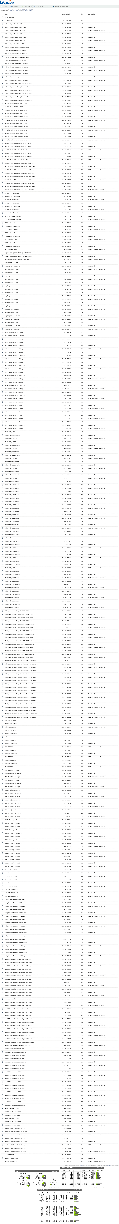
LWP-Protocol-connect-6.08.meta (14, 412)
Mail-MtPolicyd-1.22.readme (12, 544)
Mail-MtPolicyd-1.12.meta (12, 442)
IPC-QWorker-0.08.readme (12, 246)
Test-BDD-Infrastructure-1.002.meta (15, 1068)
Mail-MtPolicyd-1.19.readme (12, 515)
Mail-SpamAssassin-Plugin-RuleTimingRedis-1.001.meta (20, 670)
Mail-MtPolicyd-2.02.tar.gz (12, 578)
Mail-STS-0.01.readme (11, 723)
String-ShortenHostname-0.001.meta (15, 899)
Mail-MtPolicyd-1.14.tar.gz (12, 468)
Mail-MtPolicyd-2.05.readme (12, 604)
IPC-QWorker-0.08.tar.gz (11, 249)
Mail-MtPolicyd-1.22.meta (12, 541)
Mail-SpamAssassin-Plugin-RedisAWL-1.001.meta (19, 621)
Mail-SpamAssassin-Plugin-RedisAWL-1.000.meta (19, 611)
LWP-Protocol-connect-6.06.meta (14, 392)
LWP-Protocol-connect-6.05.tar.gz (14, 388)
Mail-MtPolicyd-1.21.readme (12, 534)
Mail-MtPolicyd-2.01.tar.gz (12, 568)
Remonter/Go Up (16, 6)
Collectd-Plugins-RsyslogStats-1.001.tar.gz (16, 80)
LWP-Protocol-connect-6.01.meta (14, 342)
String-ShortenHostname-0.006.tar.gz (15, 956)
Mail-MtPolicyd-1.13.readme (12, 455)
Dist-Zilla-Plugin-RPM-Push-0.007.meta (16, 103)
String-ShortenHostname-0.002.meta (15, 909)
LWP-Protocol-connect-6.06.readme (15, 395)
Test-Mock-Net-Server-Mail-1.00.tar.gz (15, 1135)
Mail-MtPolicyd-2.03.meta (12, 581)
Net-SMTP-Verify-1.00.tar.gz (12, 826)
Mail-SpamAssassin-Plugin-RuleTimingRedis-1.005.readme (21, 714)
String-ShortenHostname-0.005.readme (16, 942)
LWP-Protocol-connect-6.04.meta (14, 372)
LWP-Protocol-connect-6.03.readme (15, 365)
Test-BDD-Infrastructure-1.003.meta (15, 1078)
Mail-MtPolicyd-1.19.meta (12, 511)
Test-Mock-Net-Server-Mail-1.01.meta (15, 1138)
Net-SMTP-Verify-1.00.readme (13, 823)
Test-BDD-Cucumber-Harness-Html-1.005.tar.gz (18, 1005)
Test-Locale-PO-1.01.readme (13, 1111)
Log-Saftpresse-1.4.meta (11, 302)
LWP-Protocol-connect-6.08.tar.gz (14, 418)
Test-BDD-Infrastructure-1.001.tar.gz (15, 1065)
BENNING (28, 10)
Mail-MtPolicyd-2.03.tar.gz (12, 587)
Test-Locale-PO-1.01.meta (12, 1108)
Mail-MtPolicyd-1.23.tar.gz (12, 558)
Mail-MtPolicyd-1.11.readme (12, 435)
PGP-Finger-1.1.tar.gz (11, 886)
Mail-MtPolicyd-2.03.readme (12, 584)
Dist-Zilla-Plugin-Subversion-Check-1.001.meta (18, 143)
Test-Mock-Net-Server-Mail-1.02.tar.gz (15, 1151)
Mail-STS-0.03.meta (10, 740)
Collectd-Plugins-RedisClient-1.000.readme (17, 47)
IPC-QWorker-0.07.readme (12, 236)
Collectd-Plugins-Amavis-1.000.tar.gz (15, 30)
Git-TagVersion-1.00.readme (12, 196)
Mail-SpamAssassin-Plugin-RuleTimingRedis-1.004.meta (20, 700)
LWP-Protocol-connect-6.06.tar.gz (14, 398)
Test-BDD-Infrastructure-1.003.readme (15, 1082)
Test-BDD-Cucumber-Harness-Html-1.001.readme (18, 962)
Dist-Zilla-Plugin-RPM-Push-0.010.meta (16, 133)
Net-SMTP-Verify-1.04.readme (13, 863)
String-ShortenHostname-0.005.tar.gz (15, 946)
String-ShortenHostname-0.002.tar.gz (15, 916)
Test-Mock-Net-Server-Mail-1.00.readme (16, 1131)
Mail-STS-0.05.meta (10, 760)
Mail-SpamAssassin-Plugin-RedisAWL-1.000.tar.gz (19, 617)
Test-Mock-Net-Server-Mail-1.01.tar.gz (15, 1145)
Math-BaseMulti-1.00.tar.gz (12, 777)
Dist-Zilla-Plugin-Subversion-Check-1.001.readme (18, 146)
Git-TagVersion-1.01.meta (12, 203)
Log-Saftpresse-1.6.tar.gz (12, 329)
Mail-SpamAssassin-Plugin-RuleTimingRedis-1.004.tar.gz (20, 707)
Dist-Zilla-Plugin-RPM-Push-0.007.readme (16, 107)
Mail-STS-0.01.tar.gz (10, 727)
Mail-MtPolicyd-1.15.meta (12, 471)
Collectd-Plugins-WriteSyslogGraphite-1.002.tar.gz (19, 100)
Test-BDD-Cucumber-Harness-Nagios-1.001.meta (18, 1029)
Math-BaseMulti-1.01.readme (13, 783)
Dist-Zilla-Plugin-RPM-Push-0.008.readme (16, 117)
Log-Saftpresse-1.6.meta (11, 322)
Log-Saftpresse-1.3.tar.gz (12, 299)
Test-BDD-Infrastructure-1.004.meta (15, 1088)
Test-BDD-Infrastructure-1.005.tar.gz (15, 1105)
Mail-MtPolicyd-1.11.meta (12, 432)
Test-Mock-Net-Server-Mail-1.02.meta (15, 1148)
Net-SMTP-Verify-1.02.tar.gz (12, 846)
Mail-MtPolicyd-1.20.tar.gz (12, 528)
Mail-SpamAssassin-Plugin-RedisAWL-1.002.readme (19, 634)
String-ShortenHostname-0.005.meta (15, 939)
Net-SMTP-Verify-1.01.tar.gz (12, 836)
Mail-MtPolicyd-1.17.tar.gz (12, 498)
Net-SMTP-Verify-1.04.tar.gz (12, 866)
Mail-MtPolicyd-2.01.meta (12, 561)
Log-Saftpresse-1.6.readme (12, 325)
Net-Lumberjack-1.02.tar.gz (12, 816)
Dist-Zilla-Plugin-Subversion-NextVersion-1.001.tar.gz (19, 170)
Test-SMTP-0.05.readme (11, 1158)
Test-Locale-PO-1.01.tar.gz (12, 1115)
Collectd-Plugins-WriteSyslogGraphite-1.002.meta (18, 93)
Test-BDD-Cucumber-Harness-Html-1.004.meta (18, 989)
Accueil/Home (6, 6)
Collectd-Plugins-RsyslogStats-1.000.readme (17, 67)
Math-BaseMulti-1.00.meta (12, 770)
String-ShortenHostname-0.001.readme (16, 903)
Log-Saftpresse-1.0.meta (11, 262)
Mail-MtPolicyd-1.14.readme (12, 465)
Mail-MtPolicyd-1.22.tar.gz (12, 548)
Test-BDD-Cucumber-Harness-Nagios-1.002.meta (18, 1039)
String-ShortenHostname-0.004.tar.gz (15, 936)
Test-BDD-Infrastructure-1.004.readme (15, 1092)
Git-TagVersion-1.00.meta (12, 193)
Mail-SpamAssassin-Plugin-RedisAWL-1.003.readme (19, 644)
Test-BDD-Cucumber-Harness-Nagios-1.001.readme (19, 1032)
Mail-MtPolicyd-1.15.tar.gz (12, 478)
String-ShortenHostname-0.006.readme (16, 952)
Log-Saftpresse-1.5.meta (11, 312)
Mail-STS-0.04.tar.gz (10, 757)
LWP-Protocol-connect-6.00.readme (15, 335)
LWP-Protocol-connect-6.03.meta (14, 362)
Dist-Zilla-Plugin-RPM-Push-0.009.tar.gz (16, 130)
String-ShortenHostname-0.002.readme (16, 912)
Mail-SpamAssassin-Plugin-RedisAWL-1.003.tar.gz (19, 647)
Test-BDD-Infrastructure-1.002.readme (15, 1072)
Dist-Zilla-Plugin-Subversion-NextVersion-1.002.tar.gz (19, 180)
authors (15, 10)
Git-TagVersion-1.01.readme (12, 206)
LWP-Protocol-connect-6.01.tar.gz (14, 349)
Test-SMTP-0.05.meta (11, 1155)
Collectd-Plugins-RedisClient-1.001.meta (16, 53)
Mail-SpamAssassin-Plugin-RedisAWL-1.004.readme (19, 654)
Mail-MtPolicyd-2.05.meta (12, 601)
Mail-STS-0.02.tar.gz (10, 737)
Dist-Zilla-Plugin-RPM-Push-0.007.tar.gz (16, 110)
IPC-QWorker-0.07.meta (11, 233)
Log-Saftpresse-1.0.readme (12, 266)
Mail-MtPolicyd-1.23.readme (12, 554)
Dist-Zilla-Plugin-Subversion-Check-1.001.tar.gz (18, 150)
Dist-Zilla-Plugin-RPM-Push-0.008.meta (16, 113)
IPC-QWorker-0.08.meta (11, 243)
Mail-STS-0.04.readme (11, 753)
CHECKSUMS (9, 20)
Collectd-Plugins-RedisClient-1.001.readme (17, 57)
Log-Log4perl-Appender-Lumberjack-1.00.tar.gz (18, 259)
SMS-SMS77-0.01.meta (11, 889)
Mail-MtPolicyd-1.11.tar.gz (12, 438)
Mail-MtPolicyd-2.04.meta (12, 591)
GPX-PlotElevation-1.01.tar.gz (13, 219)
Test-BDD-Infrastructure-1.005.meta (15, 1098)
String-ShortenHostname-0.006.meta (15, 949)
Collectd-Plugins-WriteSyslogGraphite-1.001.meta (18, 83)
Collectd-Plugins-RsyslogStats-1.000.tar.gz (16, 70)
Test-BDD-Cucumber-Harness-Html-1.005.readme (18, 1002)
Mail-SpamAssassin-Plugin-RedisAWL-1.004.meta (19, 650)
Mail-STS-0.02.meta (10, 730)
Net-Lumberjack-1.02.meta (12, 810)
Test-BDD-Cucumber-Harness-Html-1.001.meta (18, 959)
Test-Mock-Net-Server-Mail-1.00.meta (15, 1128)
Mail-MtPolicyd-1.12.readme (12, 445)
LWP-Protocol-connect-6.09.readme (15, 425)
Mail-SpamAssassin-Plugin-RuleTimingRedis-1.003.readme (21, 694)
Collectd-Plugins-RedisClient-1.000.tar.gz (16, 50)
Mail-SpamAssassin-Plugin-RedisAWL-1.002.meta (19, 631)
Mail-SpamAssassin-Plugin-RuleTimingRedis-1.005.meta (20, 710)
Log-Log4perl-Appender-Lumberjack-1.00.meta (18, 252)
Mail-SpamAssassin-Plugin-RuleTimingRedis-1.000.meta (20, 660)
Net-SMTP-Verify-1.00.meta (12, 820)
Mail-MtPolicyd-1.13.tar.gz (12, 458)
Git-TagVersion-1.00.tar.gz (12, 199)
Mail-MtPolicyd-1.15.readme (12, 475)
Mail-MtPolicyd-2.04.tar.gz (12, 597)
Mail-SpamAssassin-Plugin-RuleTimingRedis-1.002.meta (20, 680)
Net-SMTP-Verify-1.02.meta (12, 840)
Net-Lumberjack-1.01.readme (13, 803)
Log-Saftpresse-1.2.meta (11, 282)
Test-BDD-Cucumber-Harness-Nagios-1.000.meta (18, 1019)
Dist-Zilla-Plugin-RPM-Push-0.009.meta (16, 123)
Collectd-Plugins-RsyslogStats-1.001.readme (17, 77)
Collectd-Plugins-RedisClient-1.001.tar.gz (16, 60)
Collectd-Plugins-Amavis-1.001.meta (15, 34)
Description (91, 14)
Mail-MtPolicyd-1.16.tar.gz (12, 488)
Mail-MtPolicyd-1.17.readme (12, 495)
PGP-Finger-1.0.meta (11, 869)
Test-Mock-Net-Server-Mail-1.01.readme (16, 1141)
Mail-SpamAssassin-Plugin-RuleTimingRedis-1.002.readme (21, 684)
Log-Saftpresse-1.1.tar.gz (12, 279)
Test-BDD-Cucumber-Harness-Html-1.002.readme (18, 972)
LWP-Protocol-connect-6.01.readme (15, 345)
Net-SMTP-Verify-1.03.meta (12, 849)
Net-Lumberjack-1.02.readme (13, 813)
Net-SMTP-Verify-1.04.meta (12, 859)
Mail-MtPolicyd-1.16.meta (12, 481)
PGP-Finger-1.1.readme (11, 883)
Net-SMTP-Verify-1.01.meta (12, 830)
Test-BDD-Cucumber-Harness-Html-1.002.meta (18, 969)
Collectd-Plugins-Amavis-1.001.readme (15, 37)
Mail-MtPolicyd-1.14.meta (12, 461)
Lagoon (81, 1165)
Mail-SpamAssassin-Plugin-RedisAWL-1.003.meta (19, 641)
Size (82, 14)
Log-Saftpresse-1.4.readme (12, 306)
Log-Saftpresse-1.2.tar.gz (12, 289)
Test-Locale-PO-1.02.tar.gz (12, 1125)
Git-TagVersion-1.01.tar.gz (12, 209)
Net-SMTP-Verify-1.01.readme (13, 833)
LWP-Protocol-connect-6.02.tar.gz (14, 359)
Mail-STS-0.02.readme (11, 733)
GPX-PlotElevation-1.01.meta (13, 213)
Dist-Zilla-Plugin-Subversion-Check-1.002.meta (18, 153)
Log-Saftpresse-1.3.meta (11, 292)
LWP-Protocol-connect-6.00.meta (14, 332)
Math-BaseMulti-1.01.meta (12, 780)
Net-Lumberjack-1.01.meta (12, 800)
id (19, 10)
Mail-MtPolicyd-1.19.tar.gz (12, 518)
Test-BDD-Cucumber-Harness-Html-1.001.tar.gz (18, 966)
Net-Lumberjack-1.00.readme (13, 793)
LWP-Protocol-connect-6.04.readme (15, 375)
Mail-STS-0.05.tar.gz (10, 767)
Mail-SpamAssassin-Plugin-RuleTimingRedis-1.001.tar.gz (20, 677)
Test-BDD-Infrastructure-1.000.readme (15, 1052)
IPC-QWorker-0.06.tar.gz (11, 229)
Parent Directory (9, 17)
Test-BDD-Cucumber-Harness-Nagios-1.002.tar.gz (19, 1045)
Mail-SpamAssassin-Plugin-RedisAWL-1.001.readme (19, 624)
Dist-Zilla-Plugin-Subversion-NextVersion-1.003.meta (19, 183)
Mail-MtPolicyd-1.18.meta (12, 501)
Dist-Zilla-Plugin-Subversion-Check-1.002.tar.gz (18, 160)
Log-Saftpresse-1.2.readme (12, 286)
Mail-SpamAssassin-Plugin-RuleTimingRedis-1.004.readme (21, 704)
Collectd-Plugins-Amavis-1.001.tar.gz (15, 40)
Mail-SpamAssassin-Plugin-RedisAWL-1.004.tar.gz (19, 657)
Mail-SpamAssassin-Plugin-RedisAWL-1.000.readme (19, 614)
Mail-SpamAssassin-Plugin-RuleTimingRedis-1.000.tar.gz (20, 667)
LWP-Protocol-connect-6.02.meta (14, 352)
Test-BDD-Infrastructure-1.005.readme (15, 1102)
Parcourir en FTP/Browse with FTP (43, 6)
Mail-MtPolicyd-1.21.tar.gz (12, 538)
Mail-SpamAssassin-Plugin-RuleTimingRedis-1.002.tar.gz (20, 687)
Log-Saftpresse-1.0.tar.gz (12, 269)
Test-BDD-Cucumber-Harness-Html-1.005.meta (18, 999)
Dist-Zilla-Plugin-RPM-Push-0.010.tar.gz (16, 140)
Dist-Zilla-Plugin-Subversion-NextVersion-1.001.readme (20, 166)
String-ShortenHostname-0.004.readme (16, 932)
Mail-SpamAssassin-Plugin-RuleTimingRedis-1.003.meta (20, 690)
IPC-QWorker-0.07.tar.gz (11, 239)
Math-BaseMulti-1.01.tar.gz (12, 786)
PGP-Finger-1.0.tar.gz (11, 876)
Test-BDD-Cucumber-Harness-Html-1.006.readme (18, 1012)
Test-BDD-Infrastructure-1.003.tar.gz (15, 1085)
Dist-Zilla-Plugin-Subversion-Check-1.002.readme (18, 156)
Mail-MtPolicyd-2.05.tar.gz (12, 607)
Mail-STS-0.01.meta (10, 720)
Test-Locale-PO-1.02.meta (12, 1118)
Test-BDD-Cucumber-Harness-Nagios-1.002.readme (19, 1042)
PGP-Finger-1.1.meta (11, 879)
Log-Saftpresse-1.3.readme (12, 296)
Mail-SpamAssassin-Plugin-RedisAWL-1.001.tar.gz (19, 627)
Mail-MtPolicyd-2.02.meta (12, 571)
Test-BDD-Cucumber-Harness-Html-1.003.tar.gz (18, 985)
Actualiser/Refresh (27, 6)
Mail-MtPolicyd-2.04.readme (12, 594)
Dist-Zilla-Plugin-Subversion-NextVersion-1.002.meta (19, 173)
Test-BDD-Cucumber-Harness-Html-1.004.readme (18, 992)
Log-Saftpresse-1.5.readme (12, 316)
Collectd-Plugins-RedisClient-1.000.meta (16, 44)
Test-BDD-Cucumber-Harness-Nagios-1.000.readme (19, 1022)
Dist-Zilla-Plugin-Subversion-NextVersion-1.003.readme (20, 186)
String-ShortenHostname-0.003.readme (16, 922)
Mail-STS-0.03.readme (11, 743)
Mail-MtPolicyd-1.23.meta (12, 551)
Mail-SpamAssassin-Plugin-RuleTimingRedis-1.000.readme (21, 664)
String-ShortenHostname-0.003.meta (15, 919)
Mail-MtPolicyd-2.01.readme (12, 564)
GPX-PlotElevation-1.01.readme (13, 216)
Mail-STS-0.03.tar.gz (10, 747)
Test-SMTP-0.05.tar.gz (11, 1161)
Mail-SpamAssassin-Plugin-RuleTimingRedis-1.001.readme (21, 674)
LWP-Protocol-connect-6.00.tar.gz (14, 339)
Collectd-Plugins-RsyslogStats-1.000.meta (16, 63)
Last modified (65, 14)
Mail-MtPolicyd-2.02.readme (12, 574)
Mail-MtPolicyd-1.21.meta (12, 531)
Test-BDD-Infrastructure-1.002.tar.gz (15, 1075)
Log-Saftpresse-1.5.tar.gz (12, 319)
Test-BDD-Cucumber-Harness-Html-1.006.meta (18, 1009)
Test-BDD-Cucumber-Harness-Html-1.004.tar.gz (18, 995)
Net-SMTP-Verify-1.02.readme (13, 843)
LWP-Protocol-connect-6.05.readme (15, 385)
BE (23, 10)
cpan (10, 10)
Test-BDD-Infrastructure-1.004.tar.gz (15, 1095)
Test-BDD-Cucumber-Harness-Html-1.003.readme (18, 982)
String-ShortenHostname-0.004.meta (15, 929)
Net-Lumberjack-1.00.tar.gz (12, 796)
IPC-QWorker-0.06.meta (11, 223)
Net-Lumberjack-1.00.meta (12, 790)
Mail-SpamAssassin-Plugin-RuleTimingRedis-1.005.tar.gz (20, 717)
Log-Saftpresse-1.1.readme (12, 276)
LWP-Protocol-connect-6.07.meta (14, 402)
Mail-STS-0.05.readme (11, 763)
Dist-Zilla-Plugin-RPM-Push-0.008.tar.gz (16, 120)
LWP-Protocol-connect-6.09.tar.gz (14, 428)
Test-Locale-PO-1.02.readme (13, 1121)
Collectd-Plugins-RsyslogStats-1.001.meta (16, 73)
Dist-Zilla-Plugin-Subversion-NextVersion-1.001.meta (19, 163)
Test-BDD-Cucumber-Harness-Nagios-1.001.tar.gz (19, 1035)
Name (6, 14)
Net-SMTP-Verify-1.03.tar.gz (12, 856)
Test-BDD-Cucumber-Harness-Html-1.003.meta (18, 979)
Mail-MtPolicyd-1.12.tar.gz (12, 448)
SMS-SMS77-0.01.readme (12, 893)
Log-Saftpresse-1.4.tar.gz (12, 309)
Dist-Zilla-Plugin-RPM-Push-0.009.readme (16, 126)
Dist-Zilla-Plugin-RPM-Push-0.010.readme (16, 136)
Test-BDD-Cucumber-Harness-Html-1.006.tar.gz (18, 1015)
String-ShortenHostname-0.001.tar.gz (15, 906)
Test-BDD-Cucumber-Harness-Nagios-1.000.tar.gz (19, 1025)
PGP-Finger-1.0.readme (11, 873)
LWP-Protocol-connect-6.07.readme (15, 405)
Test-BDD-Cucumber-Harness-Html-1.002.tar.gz (18, 976)
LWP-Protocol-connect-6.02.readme (15, 355)
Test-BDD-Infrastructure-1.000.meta (15, 1048)
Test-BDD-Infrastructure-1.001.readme (15, 1062)
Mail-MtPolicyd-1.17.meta (12, 491)
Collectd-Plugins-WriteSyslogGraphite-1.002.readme (19, 97)
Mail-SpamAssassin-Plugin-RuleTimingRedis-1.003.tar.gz (20, 697)
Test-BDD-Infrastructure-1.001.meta (15, 1058)
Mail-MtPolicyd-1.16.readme (12, 485)
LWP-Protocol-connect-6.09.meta (14, 422)
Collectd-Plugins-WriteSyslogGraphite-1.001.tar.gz (19, 90)
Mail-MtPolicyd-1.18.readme (12, 505)
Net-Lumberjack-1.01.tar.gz (12, 806)
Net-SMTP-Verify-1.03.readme (13, 853)
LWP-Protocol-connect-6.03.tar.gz (14, 369)
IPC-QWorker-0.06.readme (12, 226)
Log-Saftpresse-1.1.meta (11, 272)
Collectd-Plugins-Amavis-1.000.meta (15, 24)
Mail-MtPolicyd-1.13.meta (12, 451)
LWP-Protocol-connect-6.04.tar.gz (14, 379)
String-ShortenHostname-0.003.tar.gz (15, 926)
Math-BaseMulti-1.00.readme (13, 773)
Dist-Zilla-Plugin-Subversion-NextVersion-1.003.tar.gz (19, 189)
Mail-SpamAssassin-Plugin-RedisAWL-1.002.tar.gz (19, 637)
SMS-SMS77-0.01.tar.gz (11, 896)
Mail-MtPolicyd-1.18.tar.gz (12, 508)
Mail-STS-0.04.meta (10, 750)
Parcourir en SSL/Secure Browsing (61, 6)
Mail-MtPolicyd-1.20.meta (12, 521)
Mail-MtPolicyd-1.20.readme (12, 524)
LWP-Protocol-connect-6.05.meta (14, 382)
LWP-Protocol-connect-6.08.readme (15, 415)
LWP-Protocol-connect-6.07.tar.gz (14, 408)
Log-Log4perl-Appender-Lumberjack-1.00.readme (18, 256)
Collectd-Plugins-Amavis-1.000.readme (15, 27)
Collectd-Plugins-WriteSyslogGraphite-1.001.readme (19, 87)
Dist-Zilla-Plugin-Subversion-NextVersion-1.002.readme (20, 176)
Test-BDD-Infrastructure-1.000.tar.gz (15, 1055)
